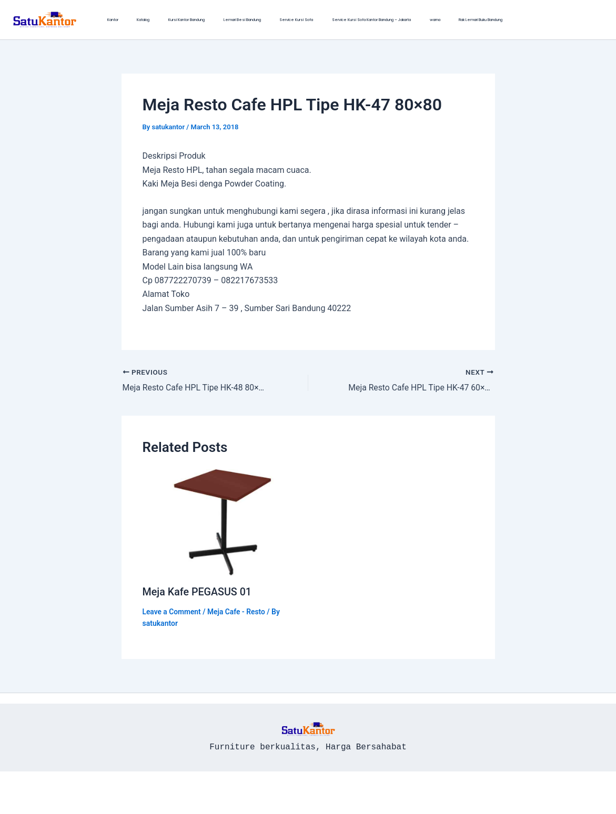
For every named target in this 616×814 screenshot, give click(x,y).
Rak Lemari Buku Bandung (395, 19)
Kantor (107, 19)
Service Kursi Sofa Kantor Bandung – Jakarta (308, 19)
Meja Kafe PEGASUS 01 (198, 591)
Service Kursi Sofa (245, 19)
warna (361, 19)
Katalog (126, 19)
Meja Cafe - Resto (237, 611)
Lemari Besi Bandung (202, 19)
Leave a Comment (172, 611)
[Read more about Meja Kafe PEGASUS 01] (222, 522)
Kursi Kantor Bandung (158, 19)
